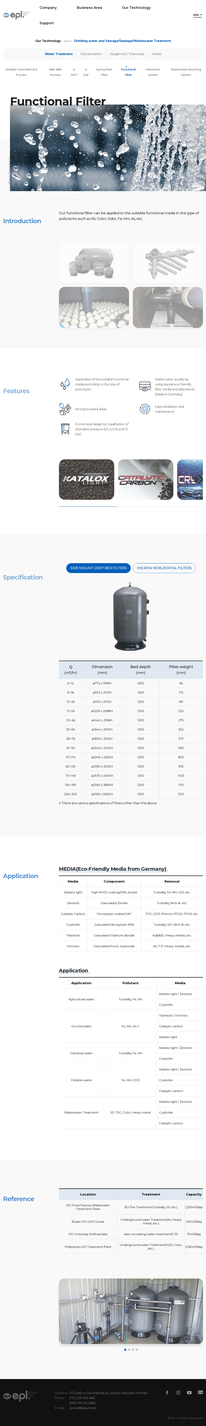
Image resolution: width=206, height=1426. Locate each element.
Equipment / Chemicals (127, 58)
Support (47, 23)
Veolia (156, 58)
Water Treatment (59, 58)
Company (48, 8)
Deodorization (91, 58)
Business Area (89, 8)
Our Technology (136, 8)
